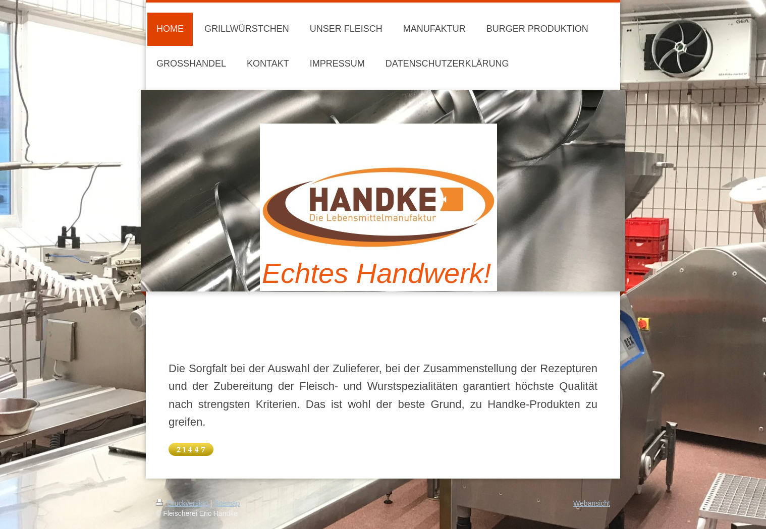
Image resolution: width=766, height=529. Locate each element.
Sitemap (227, 503)
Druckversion (183, 503)
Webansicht (591, 503)
